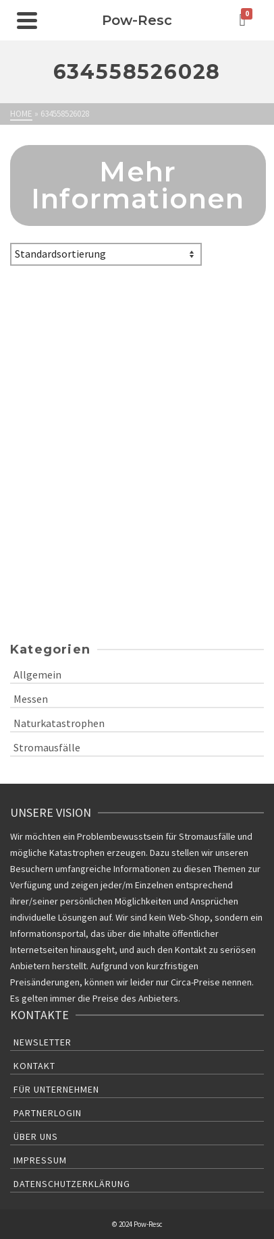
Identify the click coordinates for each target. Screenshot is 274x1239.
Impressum (40, 1160)
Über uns (35, 1136)
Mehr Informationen (138, 185)
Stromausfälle (46, 747)
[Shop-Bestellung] (106, 254)
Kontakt (34, 1066)
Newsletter (42, 1042)
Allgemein (37, 674)
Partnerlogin (47, 1113)
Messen (30, 698)
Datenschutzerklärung (71, 1184)
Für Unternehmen (56, 1089)
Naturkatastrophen (59, 723)
